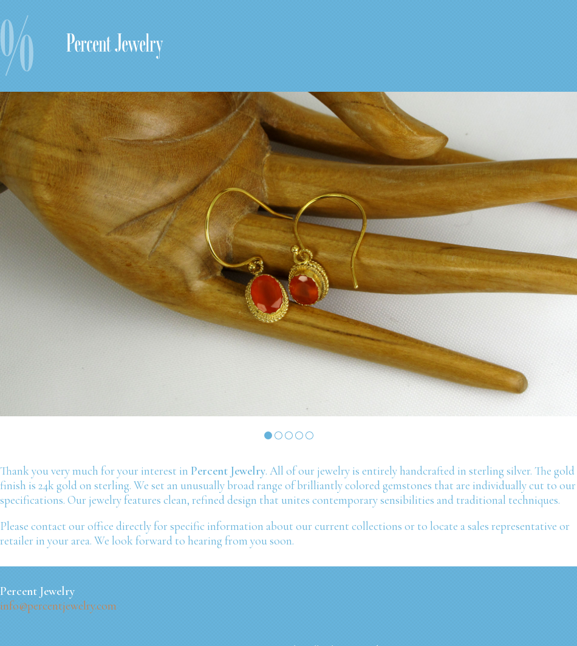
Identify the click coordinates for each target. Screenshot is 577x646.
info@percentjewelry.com (58, 606)
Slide (268, 435)
